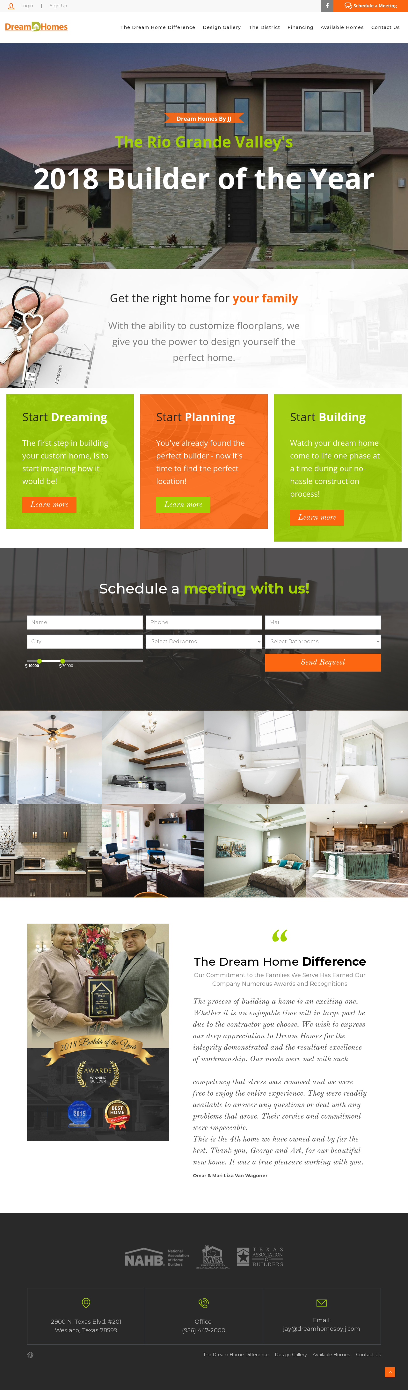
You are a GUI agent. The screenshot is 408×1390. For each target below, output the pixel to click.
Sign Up (58, 6)
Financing (300, 27)
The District (264, 27)
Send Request (323, 662)
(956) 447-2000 (203, 1330)
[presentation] (194, 666)
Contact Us (385, 27)
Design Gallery (221, 27)
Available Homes (342, 27)
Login (20, 6)
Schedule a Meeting (371, 6)
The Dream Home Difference (157, 27)
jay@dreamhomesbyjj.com (321, 1328)
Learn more (49, 505)
